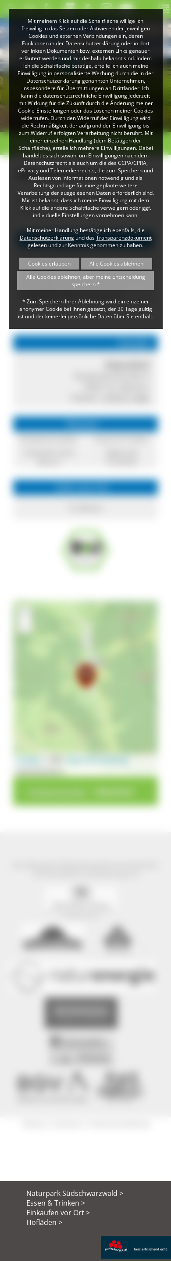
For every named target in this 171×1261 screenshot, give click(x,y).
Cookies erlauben (49, 263)
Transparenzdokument (124, 237)
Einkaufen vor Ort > (58, 1212)
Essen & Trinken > (55, 1203)
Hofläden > (44, 1222)
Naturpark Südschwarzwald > (74, 1193)
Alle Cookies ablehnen (116, 263)
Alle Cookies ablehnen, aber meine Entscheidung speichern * (85, 280)
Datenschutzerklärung (47, 237)
